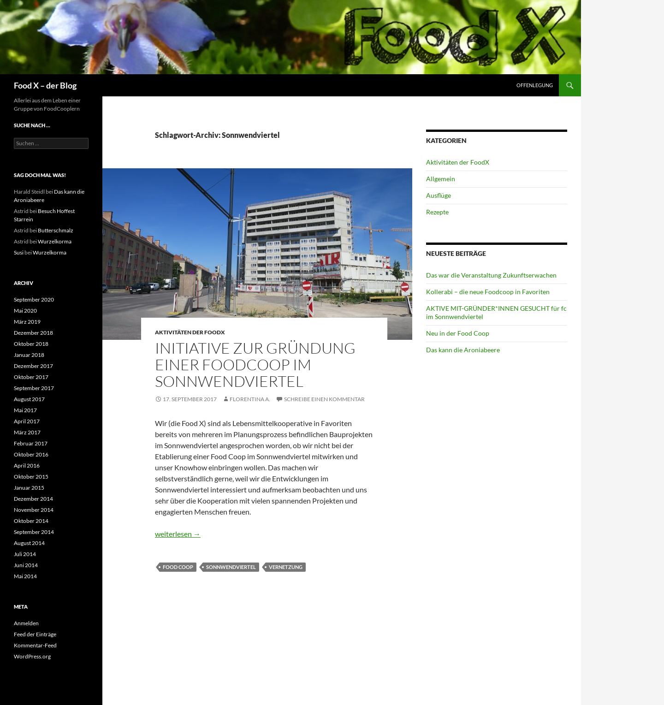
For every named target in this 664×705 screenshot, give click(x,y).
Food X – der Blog (45, 85)
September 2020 (34, 299)
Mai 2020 (25, 310)
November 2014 (33, 509)
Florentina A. (250, 399)
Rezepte (437, 212)
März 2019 (27, 321)
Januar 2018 (29, 354)
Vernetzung (285, 567)
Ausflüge (438, 195)
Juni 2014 (26, 565)
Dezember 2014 (33, 498)
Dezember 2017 (33, 365)
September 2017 (34, 388)
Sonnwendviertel (231, 567)
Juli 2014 (25, 554)
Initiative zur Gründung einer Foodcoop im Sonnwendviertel (255, 364)
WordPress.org (32, 656)
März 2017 (27, 432)
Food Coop (178, 567)
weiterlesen (178, 533)
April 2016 (27, 465)
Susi (19, 252)
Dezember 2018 (33, 332)
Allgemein (440, 179)
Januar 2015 (29, 487)
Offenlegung (534, 85)
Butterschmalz (55, 230)
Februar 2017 (30, 443)
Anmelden (26, 623)
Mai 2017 (25, 410)
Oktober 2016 (31, 454)
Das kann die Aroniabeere (463, 350)
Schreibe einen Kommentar (324, 399)
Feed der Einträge (35, 634)
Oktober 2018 (31, 343)
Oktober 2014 (31, 520)
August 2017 (29, 399)
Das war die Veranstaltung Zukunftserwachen (491, 275)
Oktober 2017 (31, 376)
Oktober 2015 (31, 476)
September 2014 (34, 531)
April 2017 (27, 421)
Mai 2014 (25, 576)
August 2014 (29, 542)
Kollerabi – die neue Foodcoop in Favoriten (488, 292)
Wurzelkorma (54, 241)
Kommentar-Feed (35, 645)
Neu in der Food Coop (457, 333)
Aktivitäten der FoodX (190, 332)
